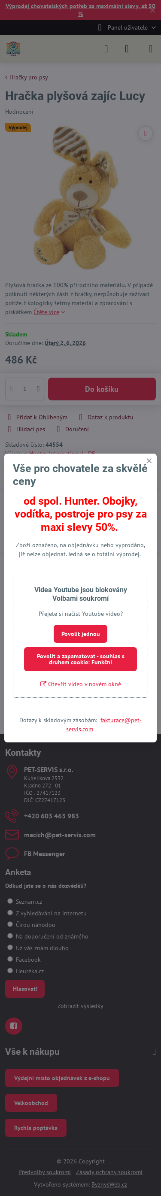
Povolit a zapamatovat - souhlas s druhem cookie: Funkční (81, 659)
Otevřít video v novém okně (80, 684)
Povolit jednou (80, 634)
